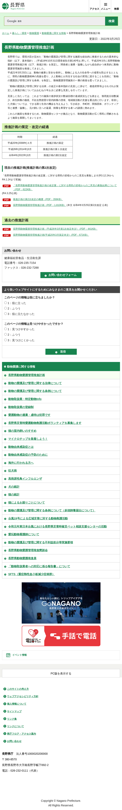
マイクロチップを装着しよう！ (28, 438)
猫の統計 (13, 494)
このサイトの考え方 (18, 689)
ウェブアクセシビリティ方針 (22, 696)
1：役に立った (17, 303)
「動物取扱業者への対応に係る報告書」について (39, 566)
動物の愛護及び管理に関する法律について (35, 383)
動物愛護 (34, 33)
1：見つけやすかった (21, 329)
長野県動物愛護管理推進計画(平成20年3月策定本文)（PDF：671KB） (51, 234)
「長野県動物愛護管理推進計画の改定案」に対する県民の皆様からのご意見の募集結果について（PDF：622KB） (65, 187)
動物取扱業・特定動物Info (25, 399)
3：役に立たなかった (21, 314)
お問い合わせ (14, 741)
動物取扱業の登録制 (21, 407)
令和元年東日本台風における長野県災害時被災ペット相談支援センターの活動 (57, 526)
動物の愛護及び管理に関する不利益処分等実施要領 (40, 542)
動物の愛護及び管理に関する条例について (35, 391)
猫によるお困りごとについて (26, 502)
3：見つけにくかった (21, 340)
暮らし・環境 (19, 33)
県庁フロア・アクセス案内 (21, 733)
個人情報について (16, 703)
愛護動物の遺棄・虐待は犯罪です (29, 414)
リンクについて (15, 726)
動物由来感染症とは (21, 446)
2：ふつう (14, 308)
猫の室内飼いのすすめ (22, 430)
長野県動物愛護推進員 (22, 558)
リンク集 (12, 718)
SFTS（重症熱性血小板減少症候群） (31, 574)
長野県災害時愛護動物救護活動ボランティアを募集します (44, 423)
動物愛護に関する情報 (54, 33)
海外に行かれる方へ (21, 462)
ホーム (5, 33)
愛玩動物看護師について (23, 534)
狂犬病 (12, 470)
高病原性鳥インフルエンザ (25, 478)
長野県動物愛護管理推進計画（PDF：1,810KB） (39, 205)
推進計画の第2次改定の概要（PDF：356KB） (38, 199)
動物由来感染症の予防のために (28, 454)
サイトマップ (14, 711)
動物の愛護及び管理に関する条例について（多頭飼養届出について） (51, 510)
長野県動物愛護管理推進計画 (26, 375)
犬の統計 (13, 486)
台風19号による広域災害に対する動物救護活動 (38, 518)
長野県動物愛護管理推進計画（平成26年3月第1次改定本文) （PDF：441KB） (55, 228)
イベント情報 (19, 655)
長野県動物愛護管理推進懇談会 (28, 550)
